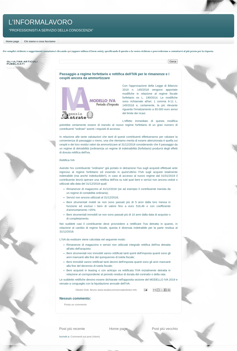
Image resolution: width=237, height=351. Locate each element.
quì (69, 51)
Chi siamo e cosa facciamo (39, 41)
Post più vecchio (165, 329)
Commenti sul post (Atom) (85, 336)
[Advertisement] (118, 319)
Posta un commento (75, 304)
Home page (12, 41)
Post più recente (72, 329)
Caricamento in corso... (20, 68)
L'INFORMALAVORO (40, 22)
